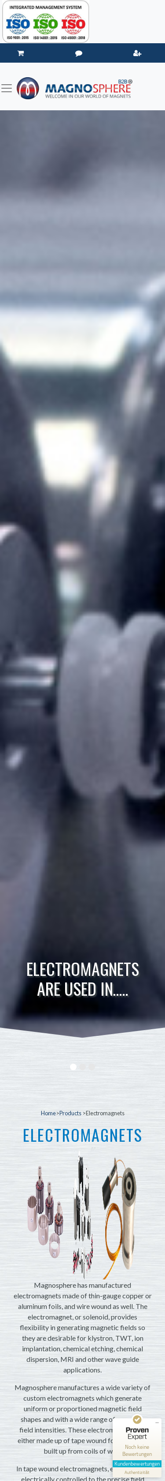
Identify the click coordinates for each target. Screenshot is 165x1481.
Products (70, 1113)
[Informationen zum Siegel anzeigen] (137, 1472)
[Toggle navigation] (6, 88)
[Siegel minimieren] (157, 1422)
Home (48, 1113)
